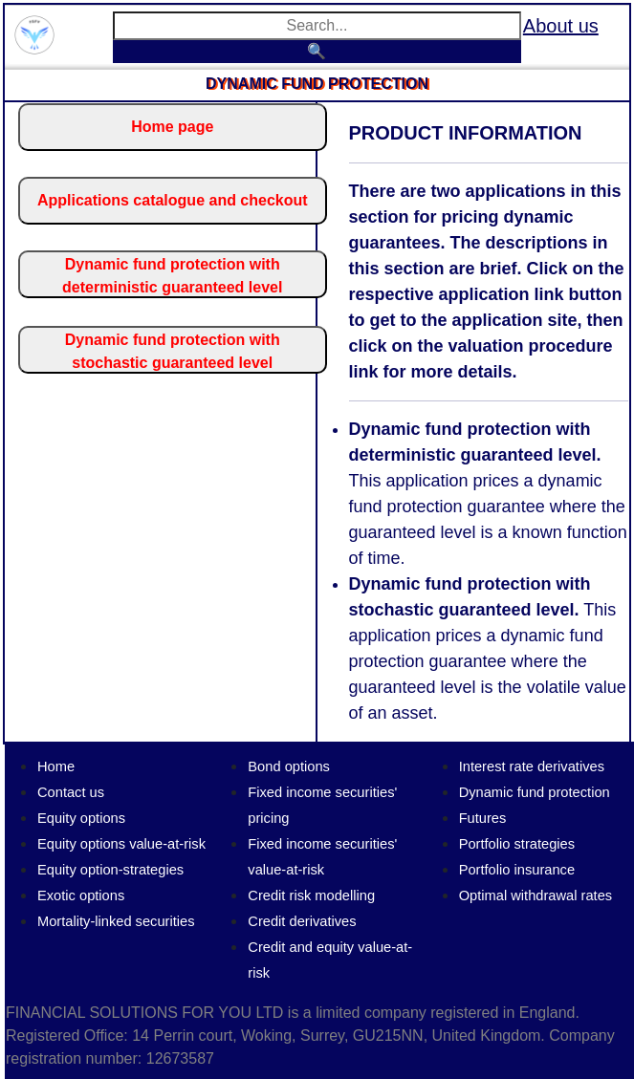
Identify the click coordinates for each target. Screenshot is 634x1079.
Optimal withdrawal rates (535, 895)
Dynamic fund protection (534, 792)
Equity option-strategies (110, 869)
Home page (172, 127)
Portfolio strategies (517, 844)
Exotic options (80, 895)
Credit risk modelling (311, 895)
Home (56, 766)
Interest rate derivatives (531, 766)
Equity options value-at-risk (121, 844)
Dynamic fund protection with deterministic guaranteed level (172, 275)
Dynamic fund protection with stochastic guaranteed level (172, 351)
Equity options (81, 818)
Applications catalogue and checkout (172, 200)
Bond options (289, 766)
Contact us (70, 792)
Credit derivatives (302, 921)
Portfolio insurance (517, 869)
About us (561, 25)
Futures (483, 818)
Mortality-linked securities (116, 921)
